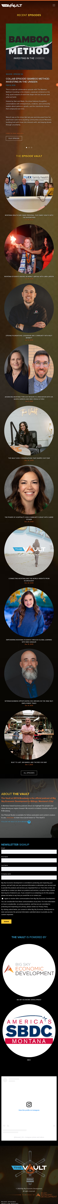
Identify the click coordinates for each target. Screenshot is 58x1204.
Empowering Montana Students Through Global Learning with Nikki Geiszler (29, 616)
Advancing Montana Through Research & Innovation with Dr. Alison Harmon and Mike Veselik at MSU (29, 373)
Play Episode (13, 138)
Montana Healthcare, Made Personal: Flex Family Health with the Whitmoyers (29, 192)
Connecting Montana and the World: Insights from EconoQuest (29, 555)
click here (10, 817)
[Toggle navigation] (54, 5)
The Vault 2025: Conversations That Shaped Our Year (29, 433)
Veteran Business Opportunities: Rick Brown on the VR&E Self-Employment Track (29, 678)
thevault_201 (19, 1137)
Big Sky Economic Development (29, 972)
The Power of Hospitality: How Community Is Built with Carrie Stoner (29, 494)
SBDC (29, 1032)
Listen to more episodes (14, 133)
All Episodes (29, 773)
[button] (26, 147)
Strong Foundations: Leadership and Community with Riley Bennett (29, 312)
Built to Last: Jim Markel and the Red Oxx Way (29, 738)
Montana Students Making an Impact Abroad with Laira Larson (29, 252)
